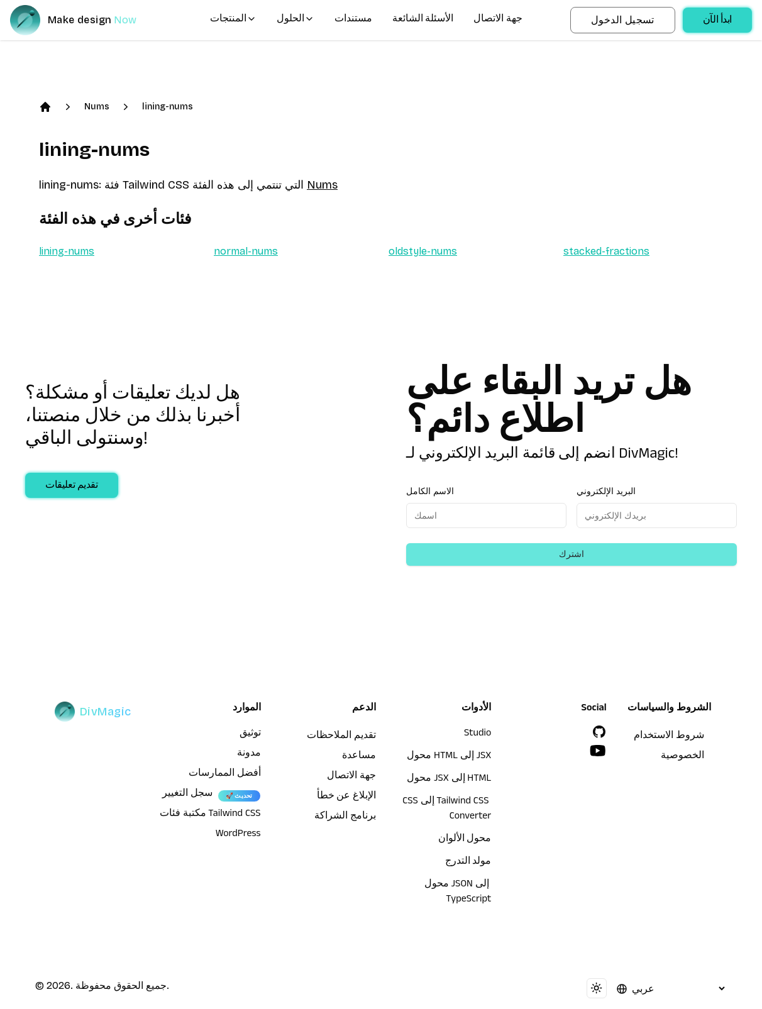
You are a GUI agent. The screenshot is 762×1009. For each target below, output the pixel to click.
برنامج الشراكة (345, 817)
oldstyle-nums (423, 251)
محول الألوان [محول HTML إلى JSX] (465, 839)
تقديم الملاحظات (341, 736)
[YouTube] (598, 750)
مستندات (353, 20)
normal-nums (246, 251)
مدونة (249, 754)
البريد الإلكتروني (606, 491)
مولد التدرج (468, 862)
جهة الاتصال (497, 20)
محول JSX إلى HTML (449, 779)
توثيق (250, 734)
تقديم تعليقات (71, 486)
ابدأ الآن (717, 21)
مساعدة (359, 756)
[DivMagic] (86, 20)
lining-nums (167, 106)
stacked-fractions (606, 251)
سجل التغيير (187, 794)
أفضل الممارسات (225, 774)
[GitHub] (599, 731)
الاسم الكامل (430, 491)
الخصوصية (682, 756)
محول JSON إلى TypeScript (458, 893)
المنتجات (233, 20)
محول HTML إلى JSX (449, 756)
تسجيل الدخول (622, 20)
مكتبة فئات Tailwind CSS (210, 814)
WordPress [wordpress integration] (238, 834)
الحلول (295, 20)
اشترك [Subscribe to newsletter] (571, 554)
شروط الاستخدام (669, 736)
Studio (477, 734)
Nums (96, 106)
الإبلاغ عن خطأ (346, 797)
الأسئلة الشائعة (423, 20)
